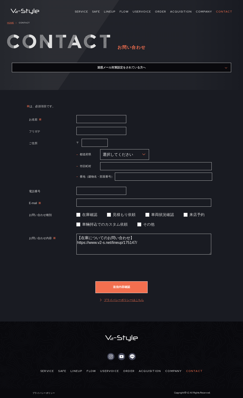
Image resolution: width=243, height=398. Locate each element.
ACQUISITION (181, 11)
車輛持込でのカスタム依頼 (105, 224)
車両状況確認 (162, 215)
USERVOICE (142, 11)
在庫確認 (89, 215)
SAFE (96, 11)
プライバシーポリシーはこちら (124, 300)
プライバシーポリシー (44, 393)
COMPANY (204, 11)
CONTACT (224, 11)
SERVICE (81, 11)
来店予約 (197, 215)
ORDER (160, 11)
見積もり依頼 (124, 215)
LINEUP (110, 11)
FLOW (124, 11)
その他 (148, 224)
